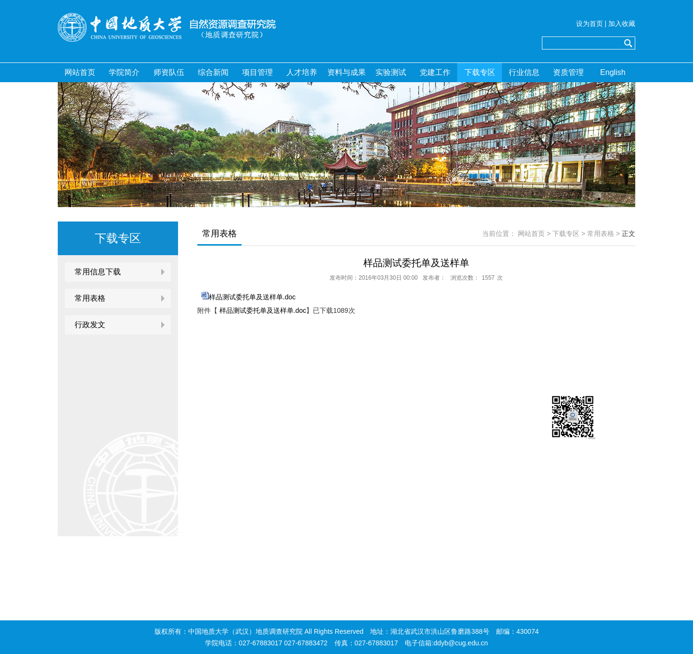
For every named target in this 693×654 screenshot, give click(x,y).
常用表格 (90, 298)
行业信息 (524, 72)
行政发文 (90, 325)
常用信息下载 (98, 272)
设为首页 (589, 23)
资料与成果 (346, 72)
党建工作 (435, 72)
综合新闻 (213, 72)
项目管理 (257, 72)
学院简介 (124, 72)
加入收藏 (621, 23)
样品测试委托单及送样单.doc (252, 297)
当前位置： (499, 233)
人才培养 (301, 72)
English (612, 72)
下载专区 (479, 72)
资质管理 (568, 72)
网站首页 (79, 72)
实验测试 (390, 72)
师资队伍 (169, 72)
